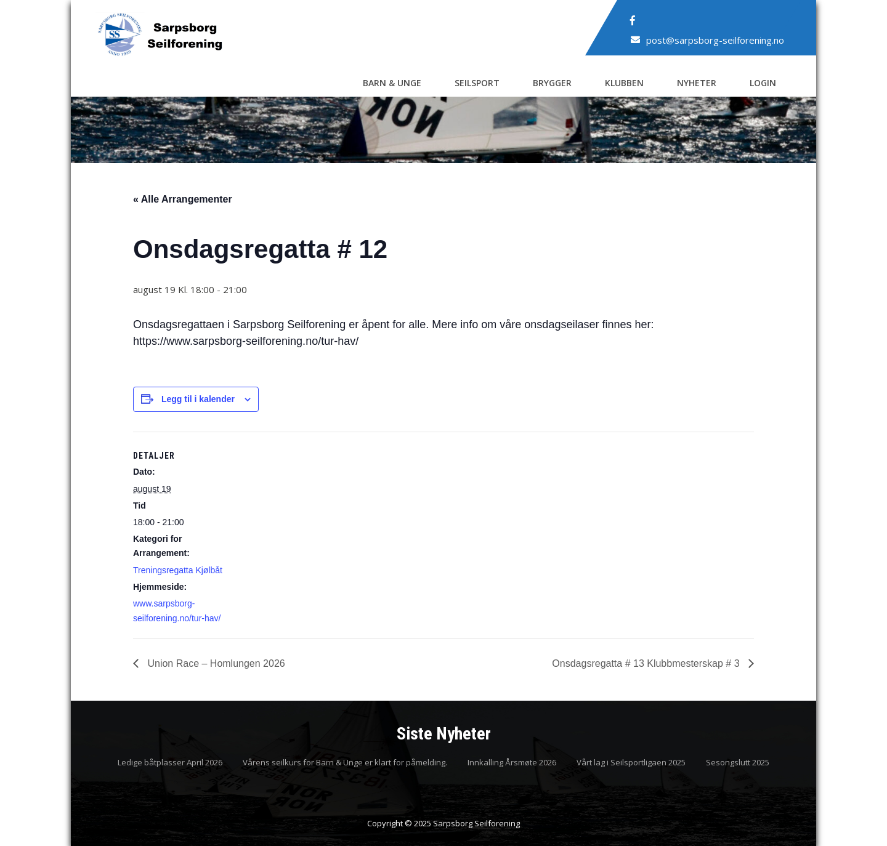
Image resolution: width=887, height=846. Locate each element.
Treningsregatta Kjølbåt (177, 570)
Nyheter (696, 83)
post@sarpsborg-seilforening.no (715, 40)
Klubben (624, 83)
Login (763, 83)
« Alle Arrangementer (182, 199)
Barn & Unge (392, 83)
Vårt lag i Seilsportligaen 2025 (631, 763)
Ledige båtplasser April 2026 (170, 763)
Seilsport (477, 83)
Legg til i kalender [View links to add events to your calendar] (198, 399)
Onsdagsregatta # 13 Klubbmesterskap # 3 (647, 663)
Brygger (552, 83)
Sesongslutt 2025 (737, 763)
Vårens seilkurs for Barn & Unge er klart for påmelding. (345, 763)
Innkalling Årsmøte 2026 (512, 763)
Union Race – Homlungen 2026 (215, 663)
